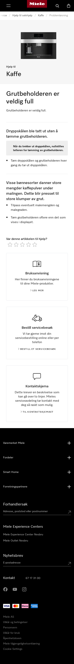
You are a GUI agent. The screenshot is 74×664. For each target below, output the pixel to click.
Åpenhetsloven (12, 638)
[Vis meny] (8, 5)
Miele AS (8, 617)
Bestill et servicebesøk (37, 349)
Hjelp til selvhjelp (22, 15)
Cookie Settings (12, 649)
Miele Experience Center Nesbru (23, 534)
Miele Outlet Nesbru (15, 540)
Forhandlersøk (15, 504)
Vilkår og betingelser (15, 622)
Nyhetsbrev (13, 556)
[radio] (10, 244)
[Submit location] (69, 512)
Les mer (37, 290)
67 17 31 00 (33, 578)
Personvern (10, 627)
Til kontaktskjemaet (37, 412)
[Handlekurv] (68, 5)
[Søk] (57, 5)
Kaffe (41, 15)
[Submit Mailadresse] (69, 563)
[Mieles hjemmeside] (37, 5)
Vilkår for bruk (11, 633)
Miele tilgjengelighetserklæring (21, 643)
